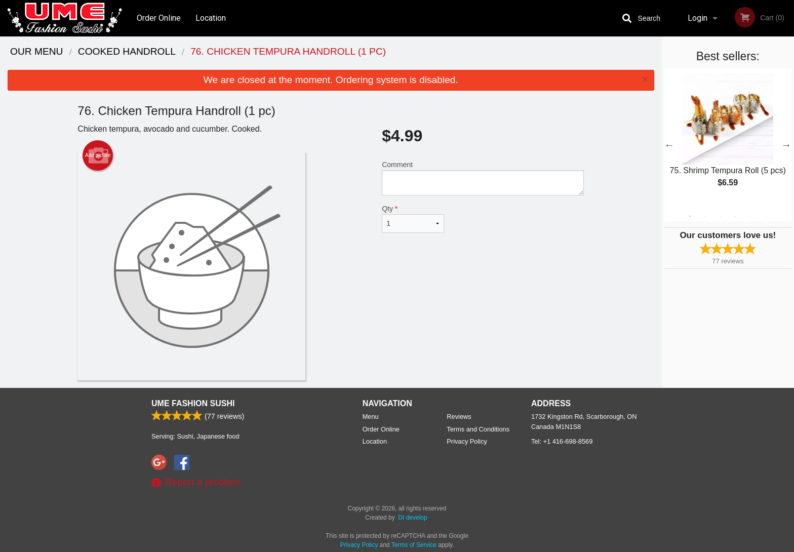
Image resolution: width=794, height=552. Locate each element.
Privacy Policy (467, 441)
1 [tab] (690, 216)
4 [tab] (735, 216)
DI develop (412, 517)
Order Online (159, 18)
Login (697, 18)
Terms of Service (413, 544)
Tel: (561, 441)
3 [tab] (720, 216)
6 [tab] (766, 216)
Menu (371, 416)
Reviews (459, 416)
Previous (669, 145)
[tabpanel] (728, 139)
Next (786, 145)
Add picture (98, 155)
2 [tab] (705, 216)
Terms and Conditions (478, 429)
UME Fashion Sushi (192, 403)
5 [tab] (750, 216)
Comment (483, 178)
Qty (413, 219)
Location (210, 18)
